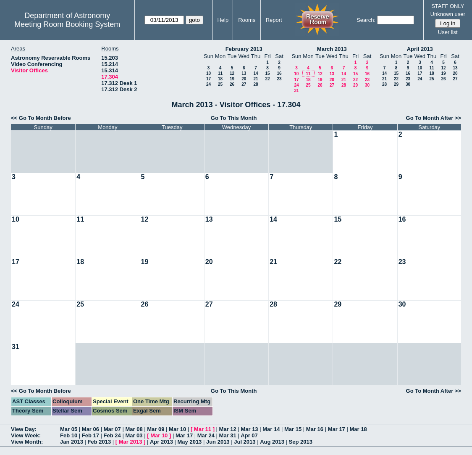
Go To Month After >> (433, 118)
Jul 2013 (244, 442)
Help (222, 20)
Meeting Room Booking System (67, 24)
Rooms (246, 20)
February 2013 (244, 49)
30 (367, 85)
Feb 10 (68, 435)
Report (274, 20)
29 (355, 85)
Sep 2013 (300, 442)
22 (267, 79)
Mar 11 (202, 429)
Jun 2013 (218, 442)
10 (208, 73)
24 (208, 84)
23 (279, 79)
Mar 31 (227, 435)
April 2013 (420, 49)
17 (208, 79)
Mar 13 (249, 429)
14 (255, 73)
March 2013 (332, 49)
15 (267, 73)
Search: (366, 20)
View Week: (26, 435)
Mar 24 (206, 435)
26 (232, 84)
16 (279, 73)
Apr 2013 (161, 442)
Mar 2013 (130, 442)
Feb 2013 (99, 442)
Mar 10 (177, 429)
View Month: (27, 442)
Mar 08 (133, 429)
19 (232, 79)
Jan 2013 (71, 442)
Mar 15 (293, 429)
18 (220, 79)
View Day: (24, 429)
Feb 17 (90, 435)
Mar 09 (155, 429)
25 (220, 84)
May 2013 (190, 442)
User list (448, 32)
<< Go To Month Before (41, 118)
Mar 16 (314, 429)
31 (296, 90)
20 (243, 79)
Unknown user (447, 14)
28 (255, 84)
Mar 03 (133, 435)
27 (243, 84)
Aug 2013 (272, 442)
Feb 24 (112, 435)
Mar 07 (112, 429)
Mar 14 (271, 429)
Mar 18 (358, 429)
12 (232, 73)
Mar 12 (227, 429)
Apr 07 (249, 435)
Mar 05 (68, 429)
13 (243, 73)
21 (255, 79)
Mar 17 (336, 429)
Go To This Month (234, 118)
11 (220, 73)
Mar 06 (90, 429)
